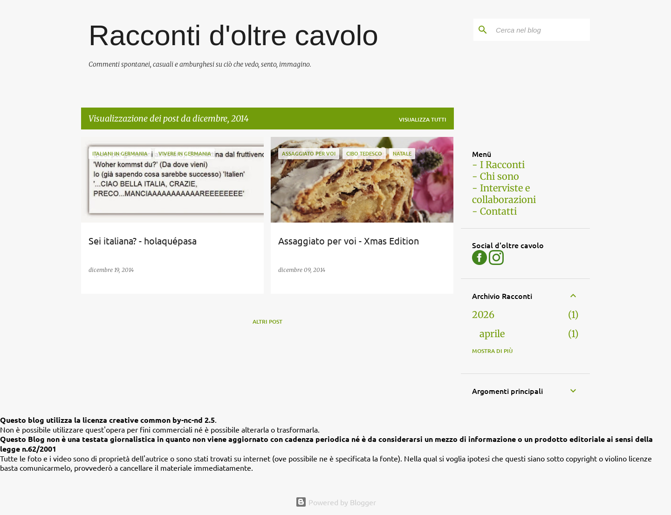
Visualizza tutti (422, 119)
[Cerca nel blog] (541, 30)
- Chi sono (495, 176)
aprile (492, 333)
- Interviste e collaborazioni (504, 193)
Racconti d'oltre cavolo (233, 35)
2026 (483, 314)
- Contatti (494, 211)
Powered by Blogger (335, 502)
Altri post (267, 321)
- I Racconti (498, 164)
